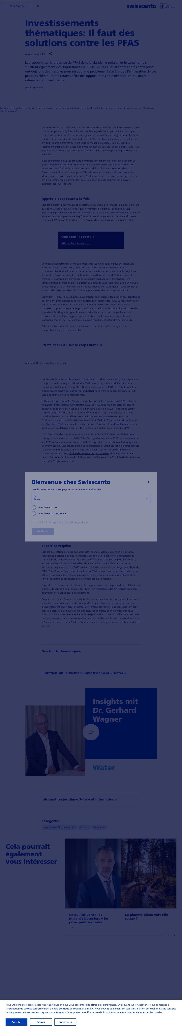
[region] (91, 1013)
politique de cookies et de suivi (76, 1008)
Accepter (16, 1021)
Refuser (41, 1021)
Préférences (65, 1021)
